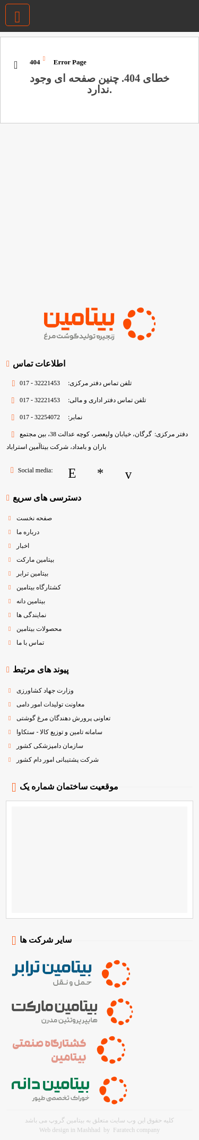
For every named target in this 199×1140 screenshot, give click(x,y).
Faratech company (136, 1130)
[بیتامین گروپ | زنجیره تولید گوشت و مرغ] (190, 12)
